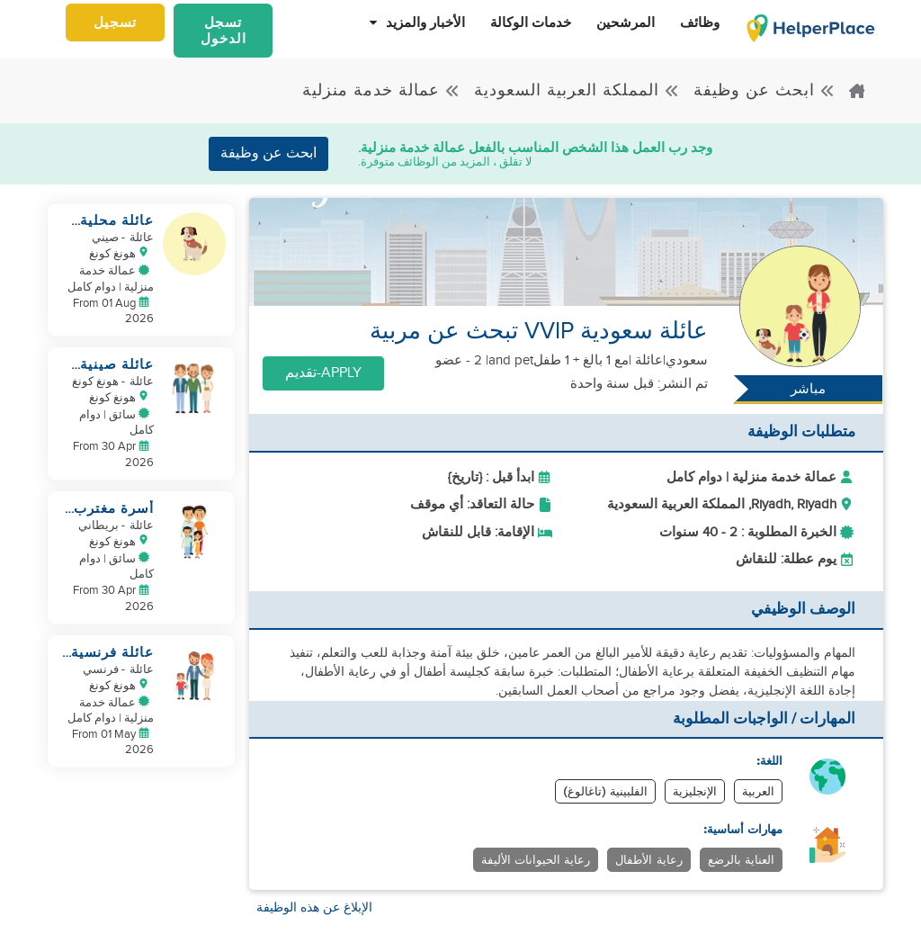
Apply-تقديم (323, 373)
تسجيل (115, 22)
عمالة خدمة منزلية (381, 90)
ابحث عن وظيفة (764, 90)
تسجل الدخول (223, 30)
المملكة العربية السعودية (577, 90)
